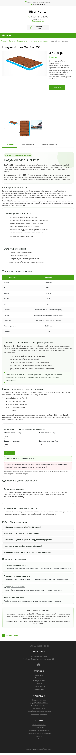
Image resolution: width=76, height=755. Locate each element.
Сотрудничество (39, 681)
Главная (4, 41)
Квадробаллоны (39, 708)
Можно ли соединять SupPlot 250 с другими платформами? (28, 540)
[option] (24, 63)
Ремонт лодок (39, 727)
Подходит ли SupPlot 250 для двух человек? (22, 533)
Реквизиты (39, 678)
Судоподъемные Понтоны (39, 703)
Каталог (12, 41)
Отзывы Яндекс (39, 689)
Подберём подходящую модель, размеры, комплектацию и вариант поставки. (38, 599)
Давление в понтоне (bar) (48, 441)
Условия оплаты (39, 686)
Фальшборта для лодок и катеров (39, 711)
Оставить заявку (39, 27)
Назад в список (10, 636)
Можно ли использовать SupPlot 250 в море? (23, 527)
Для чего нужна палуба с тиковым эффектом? (23, 546)
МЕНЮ (9, 35)
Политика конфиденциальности (34, 749)
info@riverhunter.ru (39, 4)
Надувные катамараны (39, 705)
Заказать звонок (38, 21)
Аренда (39, 736)
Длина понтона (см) (11, 441)
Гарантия (39, 683)
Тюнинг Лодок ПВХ (39, 725)
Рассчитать (9, 453)
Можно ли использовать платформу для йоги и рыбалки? (28, 552)
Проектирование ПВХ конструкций (39, 733)
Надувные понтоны (39, 700)
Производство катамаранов (39, 730)
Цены (39, 739)
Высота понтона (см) (47, 433)
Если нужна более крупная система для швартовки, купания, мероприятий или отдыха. (38, 577)
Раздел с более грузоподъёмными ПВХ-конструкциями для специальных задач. (38, 588)
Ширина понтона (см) (12, 433)
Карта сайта (47, 749)
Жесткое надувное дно (39, 714)
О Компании (39, 675)
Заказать (57, 87)
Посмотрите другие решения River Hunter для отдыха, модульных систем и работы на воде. (38, 566)
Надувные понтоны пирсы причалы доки (32, 41)
